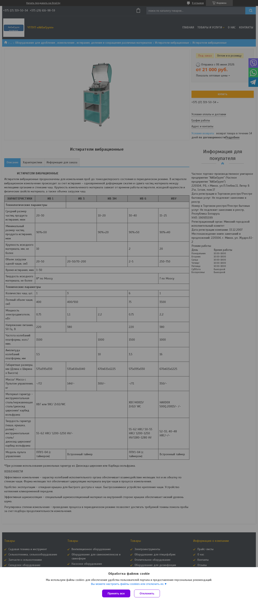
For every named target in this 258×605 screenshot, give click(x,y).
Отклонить (147, 593)
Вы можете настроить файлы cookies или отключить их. (127, 584)
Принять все (116, 593)
